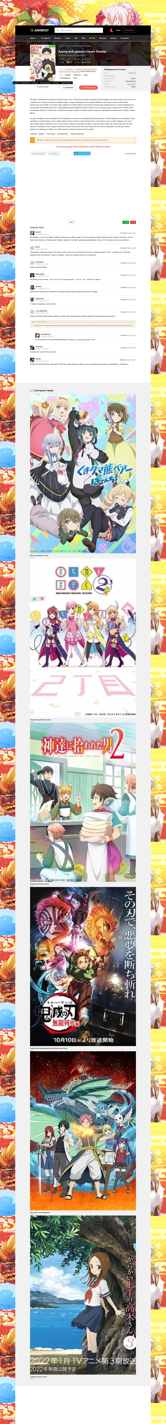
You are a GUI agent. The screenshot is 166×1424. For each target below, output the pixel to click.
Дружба (41, 134)
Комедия (67, 75)
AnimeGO (41, 30)
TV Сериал (68, 46)
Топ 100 (92, 38)
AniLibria (84, 69)
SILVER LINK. (131, 84)
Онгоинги (102, 38)
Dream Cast (76, 71)
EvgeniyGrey (39, 298)
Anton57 (38, 232)
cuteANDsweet (46, 334)
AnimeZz (38, 286)
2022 (134, 73)
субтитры (69, 69)
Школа (86, 75)
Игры (75, 78)
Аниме (32, 38)
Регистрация (129, 30)
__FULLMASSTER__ (41, 311)
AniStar (61, 71)
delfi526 (38, 359)
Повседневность (65, 78)
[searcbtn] (58, 30)
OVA (75, 38)
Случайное (125, 38)
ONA (83, 38)
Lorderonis (39, 347)
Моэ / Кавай (51, 134)
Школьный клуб (62, 134)
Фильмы (57, 38)
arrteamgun (39, 262)
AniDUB (78, 69)
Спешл (67, 38)
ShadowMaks (39, 274)
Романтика (77, 75)
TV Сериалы (45, 38)
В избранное (68, 87)
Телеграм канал (84, 153)
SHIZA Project (92, 69)
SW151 (37, 247)
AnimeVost (67, 71)
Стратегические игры (77, 134)
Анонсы (113, 38)
